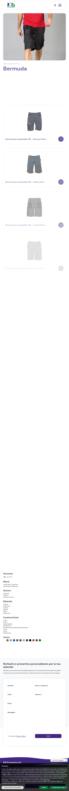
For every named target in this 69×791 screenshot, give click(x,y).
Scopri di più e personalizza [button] (12, 787)
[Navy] (27, 640)
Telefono (38, 694)
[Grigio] (7, 640)
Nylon (5, 611)
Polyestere (6, 606)
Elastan (5, 610)
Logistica (6, 593)
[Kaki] (24, 640)
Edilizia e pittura (8, 597)
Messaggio (12, 712)
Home (5, 63)
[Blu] (14, 640)
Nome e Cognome (42, 685)
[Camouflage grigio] (17, 640)
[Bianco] (4, 640)
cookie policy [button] (5, 779)
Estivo (5, 622)
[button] (55, 5)
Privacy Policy (20, 736)
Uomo (5, 620)
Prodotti (10, 63)
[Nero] (30, 640)
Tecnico (5, 595)
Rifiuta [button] (44, 787)
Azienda (11, 685)
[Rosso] (33, 640)
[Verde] (37, 640)
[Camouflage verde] (20, 640)
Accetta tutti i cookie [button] (58, 787)
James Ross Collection (10, 584)
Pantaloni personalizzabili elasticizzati (15, 628)
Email (10, 703)
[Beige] (11, 640)
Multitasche (7, 626)
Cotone (5, 604)
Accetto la (17, 736)
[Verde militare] (40, 640)
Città (10, 694)
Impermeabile (7, 624)
